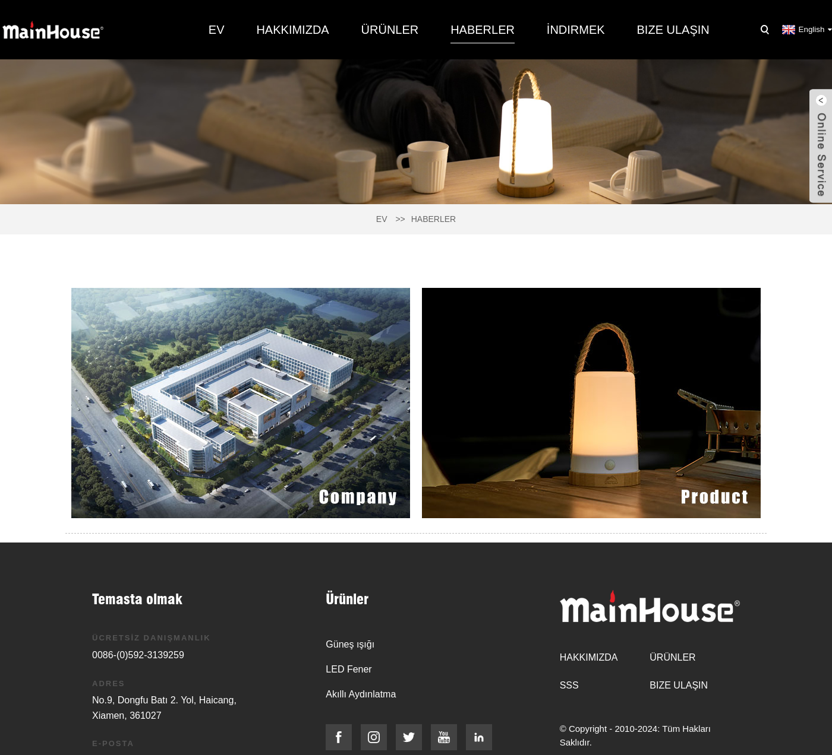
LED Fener (348, 669)
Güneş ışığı (350, 644)
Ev (217, 29)
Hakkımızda (292, 29)
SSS (569, 685)
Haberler (482, 29)
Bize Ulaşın (673, 29)
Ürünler (390, 29)
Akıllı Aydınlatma (361, 694)
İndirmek (576, 29)
